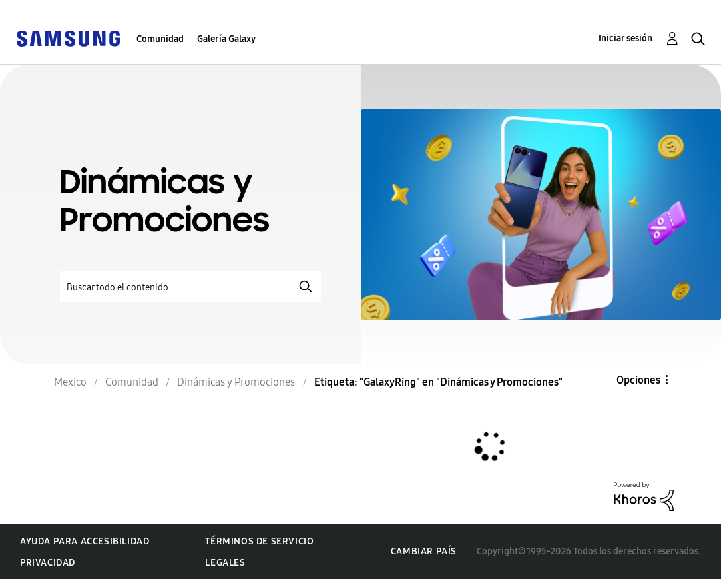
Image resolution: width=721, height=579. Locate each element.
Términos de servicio (259, 541)
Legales (225, 562)
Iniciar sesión (625, 38)
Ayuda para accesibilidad (84, 541)
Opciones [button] (638, 380)
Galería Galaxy (226, 39)
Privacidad (47, 562)
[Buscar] (190, 286)
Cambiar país (424, 551)
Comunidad (160, 39)
